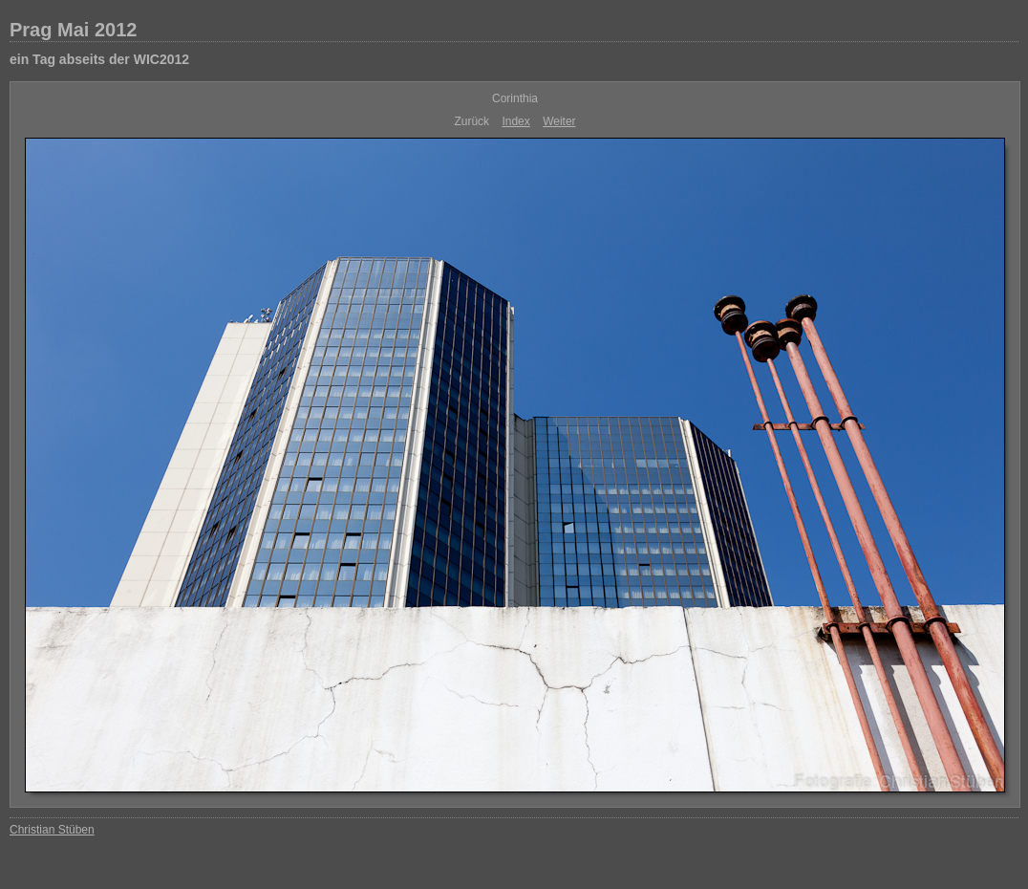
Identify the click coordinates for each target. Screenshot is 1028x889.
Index (515, 121)
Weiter (559, 121)
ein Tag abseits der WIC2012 (99, 59)
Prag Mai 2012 (73, 29)
